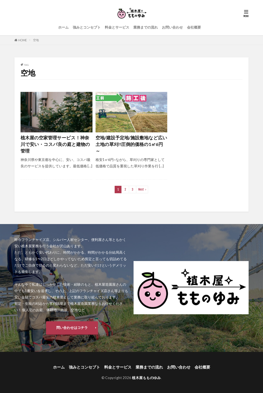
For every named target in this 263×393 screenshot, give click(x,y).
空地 (36, 40)
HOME (22, 40)
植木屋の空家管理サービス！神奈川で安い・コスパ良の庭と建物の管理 (55, 144)
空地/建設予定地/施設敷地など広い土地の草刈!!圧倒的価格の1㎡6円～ (131, 144)
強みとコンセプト (87, 27)
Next (141, 189)
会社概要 (194, 27)
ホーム (63, 27)
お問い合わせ (172, 27)
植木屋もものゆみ (146, 378)
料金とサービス (117, 27)
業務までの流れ (145, 27)
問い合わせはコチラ (72, 327)
